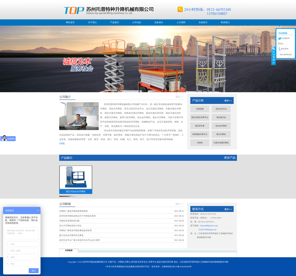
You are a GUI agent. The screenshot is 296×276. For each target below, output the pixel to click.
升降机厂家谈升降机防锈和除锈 (73, 211)
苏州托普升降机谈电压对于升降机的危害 (77, 216)
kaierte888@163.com (209, 225)
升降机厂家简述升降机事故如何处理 (75, 230)
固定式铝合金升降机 (76, 191)
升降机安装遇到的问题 (69, 221)
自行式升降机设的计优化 (70, 225)
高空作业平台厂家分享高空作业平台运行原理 (79, 240)
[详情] (62, 143)
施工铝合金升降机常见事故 (71, 235)
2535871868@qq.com (207, 229)
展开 (273, 56)
